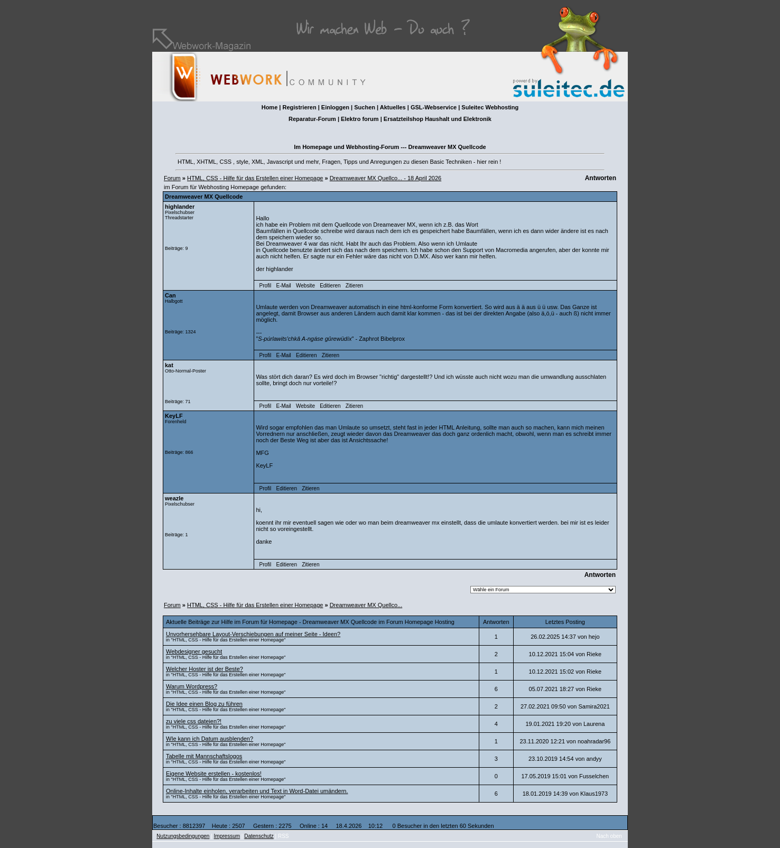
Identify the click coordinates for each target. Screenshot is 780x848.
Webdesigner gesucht (194, 651)
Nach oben (609, 836)
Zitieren (354, 285)
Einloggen (335, 107)
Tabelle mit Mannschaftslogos (204, 756)
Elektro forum (360, 119)
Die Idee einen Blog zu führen (204, 704)
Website (305, 285)
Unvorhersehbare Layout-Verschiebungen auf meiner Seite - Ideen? (253, 634)
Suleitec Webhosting (489, 107)
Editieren (330, 285)
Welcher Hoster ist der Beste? (204, 669)
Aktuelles (393, 107)
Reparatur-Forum (312, 119)
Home (270, 107)
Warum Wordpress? (191, 686)
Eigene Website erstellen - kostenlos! (214, 773)
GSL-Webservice (434, 107)
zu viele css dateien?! (193, 721)
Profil (265, 285)
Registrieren (299, 107)
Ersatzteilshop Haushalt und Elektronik (437, 119)
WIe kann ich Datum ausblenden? (209, 738)
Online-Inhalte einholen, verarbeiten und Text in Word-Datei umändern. (257, 791)
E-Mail (283, 285)
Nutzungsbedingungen (182, 836)
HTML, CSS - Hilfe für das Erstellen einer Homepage (255, 178)
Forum (172, 178)
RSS (283, 836)
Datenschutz (259, 836)
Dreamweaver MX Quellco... (366, 605)
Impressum (227, 836)
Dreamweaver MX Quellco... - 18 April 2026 (386, 178)
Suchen (364, 107)
